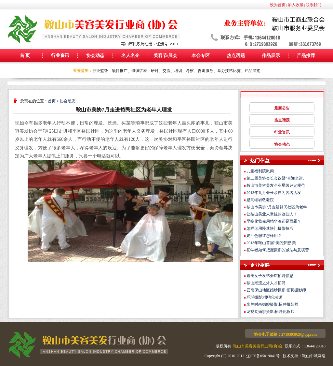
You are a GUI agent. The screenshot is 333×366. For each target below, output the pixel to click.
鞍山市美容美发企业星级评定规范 (275, 185)
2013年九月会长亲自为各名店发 (273, 192)
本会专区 (201, 55)
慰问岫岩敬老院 (260, 200)
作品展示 (271, 55)
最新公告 (282, 108)
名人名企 (130, 55)
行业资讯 (60, 55)
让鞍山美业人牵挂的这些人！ (271, 214)
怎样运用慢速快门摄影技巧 (269, 228)
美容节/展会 (165, 55)
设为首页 (278, 5)
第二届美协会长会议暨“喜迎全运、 (276, 178)
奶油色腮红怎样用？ (264, 235)
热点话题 (236, 55)
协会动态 (95, 55)
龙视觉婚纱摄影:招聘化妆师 (270, 311)
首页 (52, 101)
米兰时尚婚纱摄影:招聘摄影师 (272, 304)
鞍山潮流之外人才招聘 (266, 283)
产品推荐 (306, 55)
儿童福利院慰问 (260, 171)
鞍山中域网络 (314, 356)
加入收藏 (295, 5)
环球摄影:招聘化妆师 (264, 297)
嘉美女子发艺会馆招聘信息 (269, 275)
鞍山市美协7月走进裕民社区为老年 (276, 207)
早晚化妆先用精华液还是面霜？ (273, 221)
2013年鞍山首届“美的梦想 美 (271, 243)
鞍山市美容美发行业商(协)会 (258, 346)
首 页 (25, 55)
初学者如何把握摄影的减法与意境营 (277, 250)
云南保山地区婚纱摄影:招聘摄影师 (276, 290)
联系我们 (313, 5)
